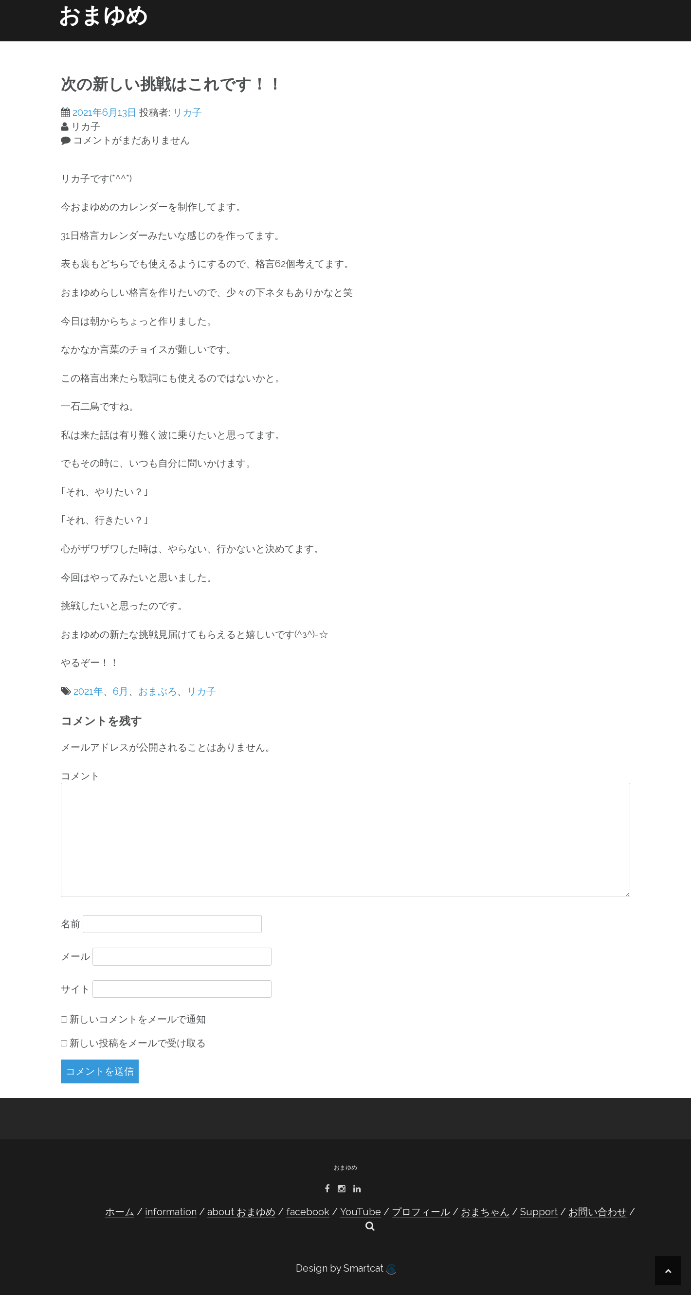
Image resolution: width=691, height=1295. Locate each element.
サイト (75, 989)
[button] (617, 47)
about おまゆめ (272, 44)
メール (75, 956)
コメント (80, 776)
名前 (70, 924)
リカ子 (187, 112)
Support (533, 44)
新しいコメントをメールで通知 (138, 1019)
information (211, 44)
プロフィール (423, 44)
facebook (328, 44)
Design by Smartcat (346, 1268)
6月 (120, 691)
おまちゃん (489, 44)
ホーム (167, 44)
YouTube (375, 44)
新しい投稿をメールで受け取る (138, 1043)
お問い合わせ (581, 44)
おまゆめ (103, 15)
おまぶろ (157, 691)
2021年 (88, 691)
